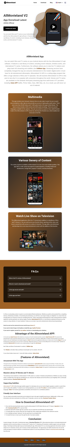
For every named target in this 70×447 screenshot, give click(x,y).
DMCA (32, 440)
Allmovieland (8, 369)
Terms (38, 440)
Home (35, 2)
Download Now (11, 28)
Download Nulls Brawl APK (19, 379)
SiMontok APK (11, 343)
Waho (10, 389)
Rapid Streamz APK (50, 337)
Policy (26, 440)
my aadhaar (23, 330)
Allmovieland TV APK (8, 386)
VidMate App (29, 346)
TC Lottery (43, 388)
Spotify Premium (36, 328)
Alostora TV (32, 325)
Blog (51, 2)
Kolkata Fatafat (39, 367)
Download (43, 2)
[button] (65, 2)
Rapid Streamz (14, 337)
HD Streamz (38, 343)
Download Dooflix (12, 408)
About (43, 440)
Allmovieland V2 (36, 319)
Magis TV (60, 340)
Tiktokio (8, 349)
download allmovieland (56, 429)
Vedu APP (14, 83)
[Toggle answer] (60, 278)
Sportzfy (57, 406)
